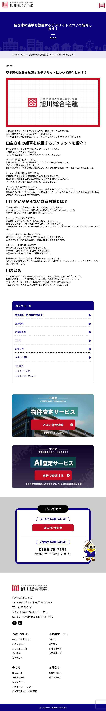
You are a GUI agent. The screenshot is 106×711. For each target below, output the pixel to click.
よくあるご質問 (22, 370)
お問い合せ (53, 527)
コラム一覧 (17, 673)
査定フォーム (55, 677)
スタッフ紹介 (53, 357)
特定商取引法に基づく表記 (24, 691)
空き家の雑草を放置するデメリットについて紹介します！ (52, 54)
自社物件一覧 (55, 648)
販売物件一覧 (55, 653)
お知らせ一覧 (18, 677)
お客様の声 (53, 332)
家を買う (53, 644)
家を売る (53, 639)
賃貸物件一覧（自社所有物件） (53, 315)
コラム (22, 54)
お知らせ (53, 349)
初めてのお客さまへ (21, 639)
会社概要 (19, 365)
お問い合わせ (55, 673)
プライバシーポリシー (25, 375)
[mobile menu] (102, 5)
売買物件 (53, 323)
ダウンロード (18, 682)
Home (14, 54)
